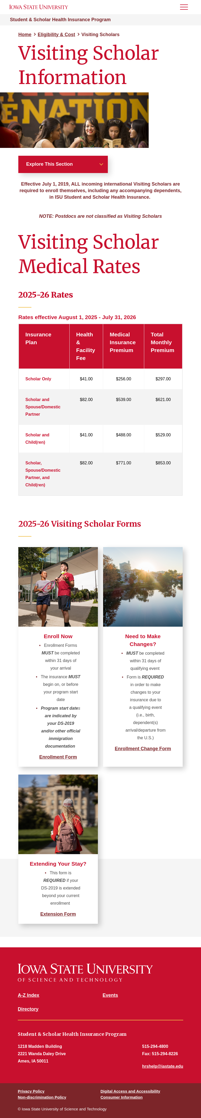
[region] (100, 410)
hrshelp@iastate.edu (162, 1066)
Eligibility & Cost (56, 34)
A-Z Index (28, 995)
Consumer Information (121, 1097)
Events (110, 995)
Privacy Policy (31, 1091)
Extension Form (58, 914)
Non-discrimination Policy (42, 1097)
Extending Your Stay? (58, 864)
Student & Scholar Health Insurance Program (60, 19)
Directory (28, 1009)
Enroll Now (58, 636)
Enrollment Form (58, 757)
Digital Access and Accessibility (130, 1091)
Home (24, 34)
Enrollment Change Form (143, 748)
